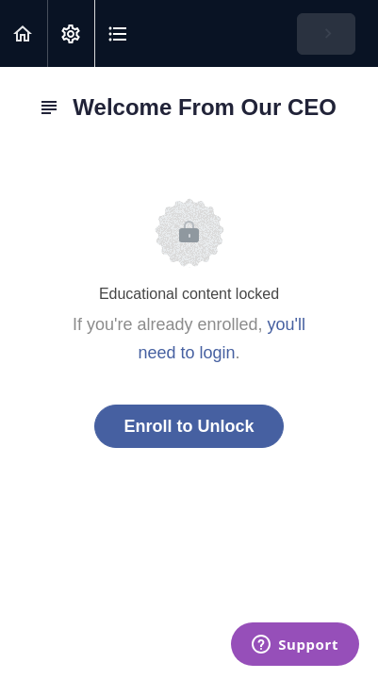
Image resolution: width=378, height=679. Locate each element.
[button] (23, 33)
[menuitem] (70, 33)
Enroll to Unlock (188, 426)
